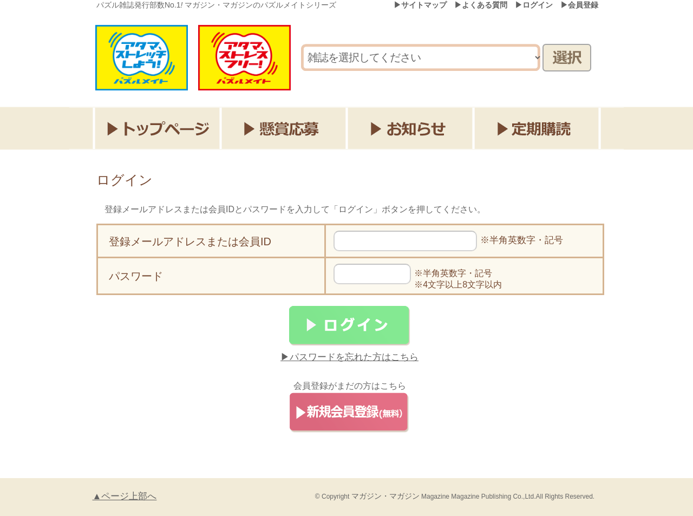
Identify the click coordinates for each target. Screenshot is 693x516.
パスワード (136, 276)
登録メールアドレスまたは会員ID (190, 241)
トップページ (157, 128)
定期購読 (539, 128)
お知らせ (411, 128)
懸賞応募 (284, 128)
